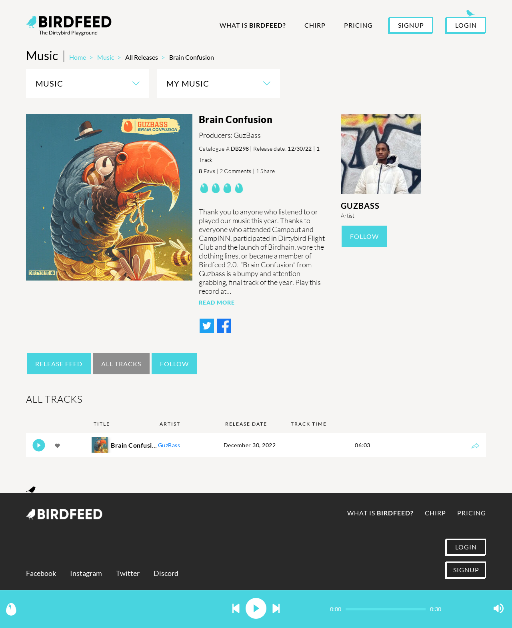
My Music (187, 83)
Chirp (315, 25)
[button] (236, 609)
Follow (364, 236)
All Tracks (121, 364)
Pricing (358, 25)
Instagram (86, 573)
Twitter (128, 573)
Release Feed (58, 364)
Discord (166, 573)
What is (253, 25)
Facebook (41, 573)
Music (105, 57)
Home (77, 57)
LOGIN (466, 25)
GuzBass (360, 205)
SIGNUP (411, 25)
